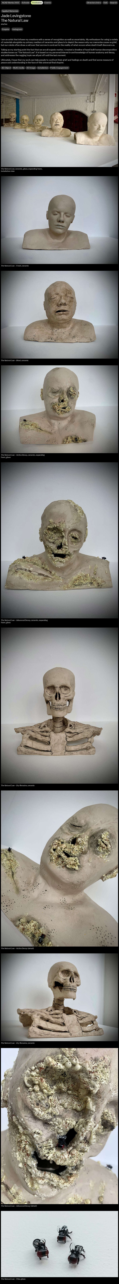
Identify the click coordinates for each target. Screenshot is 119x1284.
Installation (43, 68)
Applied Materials (10, 11)
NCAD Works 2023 (10, 3)
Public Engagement (59, 68)
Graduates (37, 3)
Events (48, 3)
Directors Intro (94, 3)
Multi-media (18, 68)
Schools (25, 3)
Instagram (17, 29)
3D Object (6, 68)
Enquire (5, 29)
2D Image (30, 68)
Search (113, 3)
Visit (105, 3)
